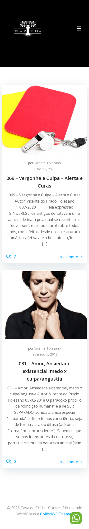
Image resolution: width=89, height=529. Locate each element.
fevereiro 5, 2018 (45, 354)
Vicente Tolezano (47, 163)
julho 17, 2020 (45, 169)
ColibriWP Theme (55, 514)
